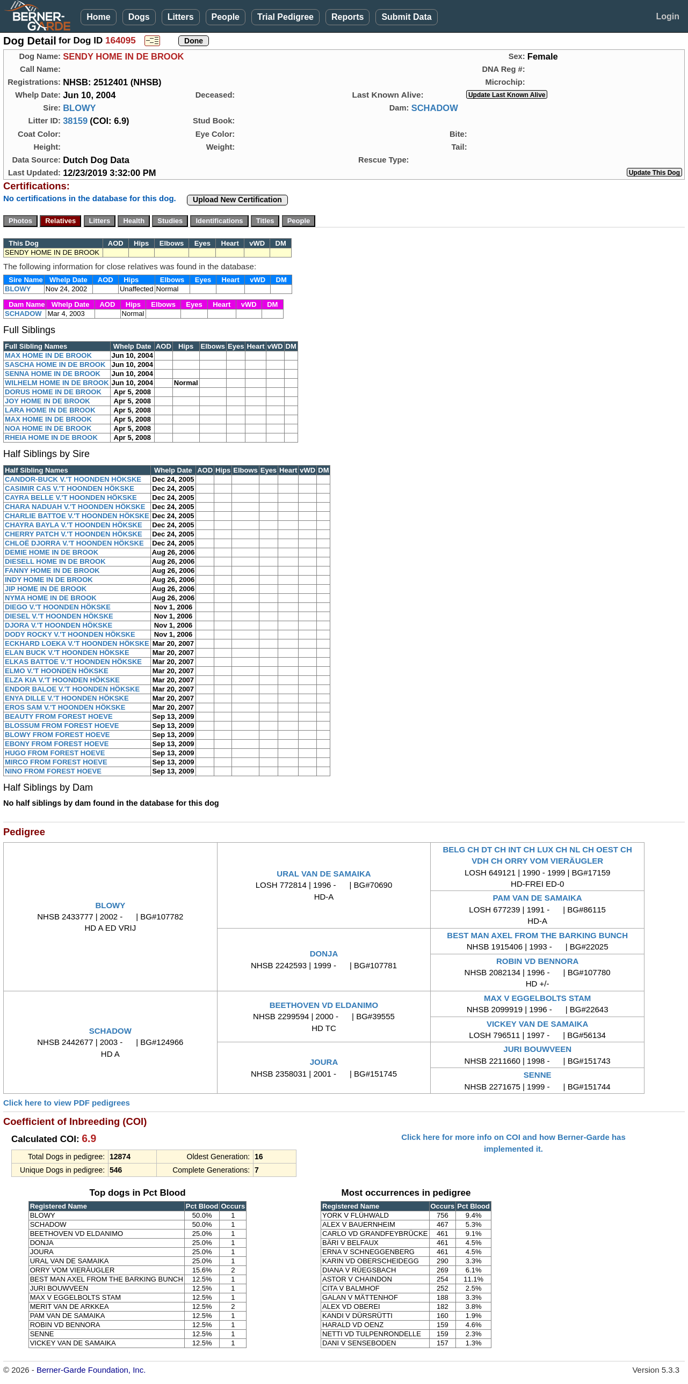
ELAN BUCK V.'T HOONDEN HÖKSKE (67, 653)
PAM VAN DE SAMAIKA (537, 897)
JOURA (324, 1061)
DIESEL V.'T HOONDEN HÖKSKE (59, 616)
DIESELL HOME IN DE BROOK (55, 561)
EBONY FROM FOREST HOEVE (56, 744)
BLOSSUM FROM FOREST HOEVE (62, 726)
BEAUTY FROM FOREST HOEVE (59, 716)
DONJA (324, 953)
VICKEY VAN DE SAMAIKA (537, 1023)
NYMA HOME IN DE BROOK (51, 598)
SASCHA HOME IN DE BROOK (55, 364)
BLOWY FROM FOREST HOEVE (57, 735)
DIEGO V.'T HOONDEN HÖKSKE (58, 607)
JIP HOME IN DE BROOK (45, 589)
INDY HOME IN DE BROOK (49, 580)
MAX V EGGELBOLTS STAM (537, 998)
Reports (347, 16)
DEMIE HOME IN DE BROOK (51, 552)
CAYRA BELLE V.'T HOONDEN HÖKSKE (71, 498)
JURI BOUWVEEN (537, 1049)
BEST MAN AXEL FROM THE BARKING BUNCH (537, 935)
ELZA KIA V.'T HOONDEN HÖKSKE (62, 680)
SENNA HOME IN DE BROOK (52, 374)
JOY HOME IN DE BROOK (47, 401)
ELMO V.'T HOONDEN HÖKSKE (56, 671)
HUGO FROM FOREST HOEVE (55, 753)
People (226, 16)
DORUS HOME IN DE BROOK (53, 392)
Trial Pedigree (285, 16)
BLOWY (79, 108)
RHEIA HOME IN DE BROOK (51, 437)
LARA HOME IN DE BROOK (50, 410)
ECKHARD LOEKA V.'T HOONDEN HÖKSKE (77, 643)
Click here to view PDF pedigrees (66, 1102)
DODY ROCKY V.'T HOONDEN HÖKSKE (70, 634)
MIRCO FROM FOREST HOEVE (56, 762)
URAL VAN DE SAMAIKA (324, 873)
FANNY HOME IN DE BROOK (52, 570)
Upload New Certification (237, 199)
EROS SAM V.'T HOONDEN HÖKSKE (65, 707)
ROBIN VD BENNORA (537, 961)
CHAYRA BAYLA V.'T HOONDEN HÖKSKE (73, 525)
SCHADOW (434, 108)
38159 (75, 121)
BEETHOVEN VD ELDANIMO (324, 1005)
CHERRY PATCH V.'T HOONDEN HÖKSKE (73, 534)
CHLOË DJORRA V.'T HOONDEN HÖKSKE (74, 543)
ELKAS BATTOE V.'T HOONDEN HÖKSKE (73, 662)
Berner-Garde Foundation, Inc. (91, 1369)
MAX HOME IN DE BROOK (48, 355)
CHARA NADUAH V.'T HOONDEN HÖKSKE (75, 507)
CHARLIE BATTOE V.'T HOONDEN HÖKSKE (77, 516)
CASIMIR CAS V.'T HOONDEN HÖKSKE (69, 488)
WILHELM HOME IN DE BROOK (57, 383)
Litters (181, 16)
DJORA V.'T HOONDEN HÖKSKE (58, 625)
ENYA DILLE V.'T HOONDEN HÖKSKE (67, 698)
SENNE (538, 1074)
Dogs (139, 16)
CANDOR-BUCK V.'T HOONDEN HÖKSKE (73, 479)
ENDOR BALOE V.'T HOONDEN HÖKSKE (72, 689)
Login (667, 16)
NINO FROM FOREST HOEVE (53, 771)
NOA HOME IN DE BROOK (48, 428)
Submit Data (406, 16)
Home (98, 16)
